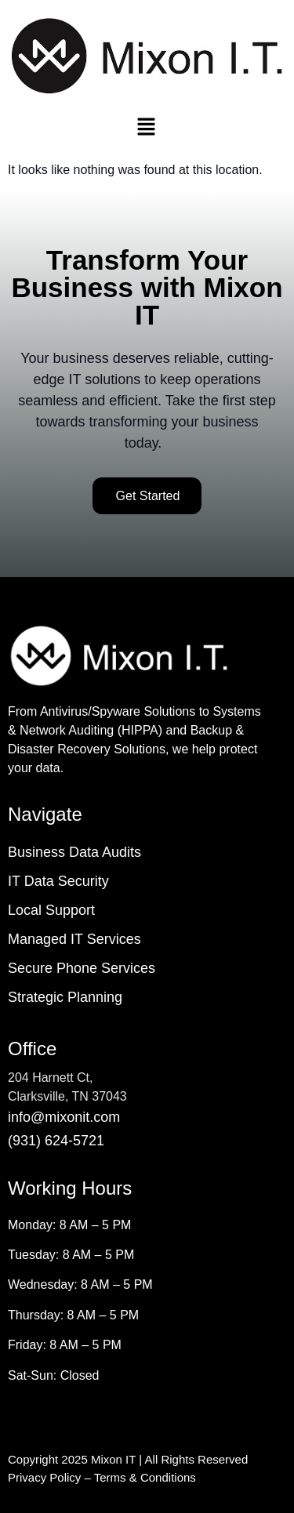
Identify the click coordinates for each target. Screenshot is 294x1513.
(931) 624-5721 (56, 1140)
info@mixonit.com (64, 1117)
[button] (146, 128)
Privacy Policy (44, 1477)
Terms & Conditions (145, 1477)
